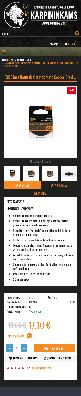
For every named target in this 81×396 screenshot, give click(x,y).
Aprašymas (22, 185)
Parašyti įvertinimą (40, 367)
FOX (31, 297)
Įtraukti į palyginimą (59, 358)
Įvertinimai (40, 193)
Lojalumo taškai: (15, 336)
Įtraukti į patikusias (25, 358)
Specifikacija (58, 185)
